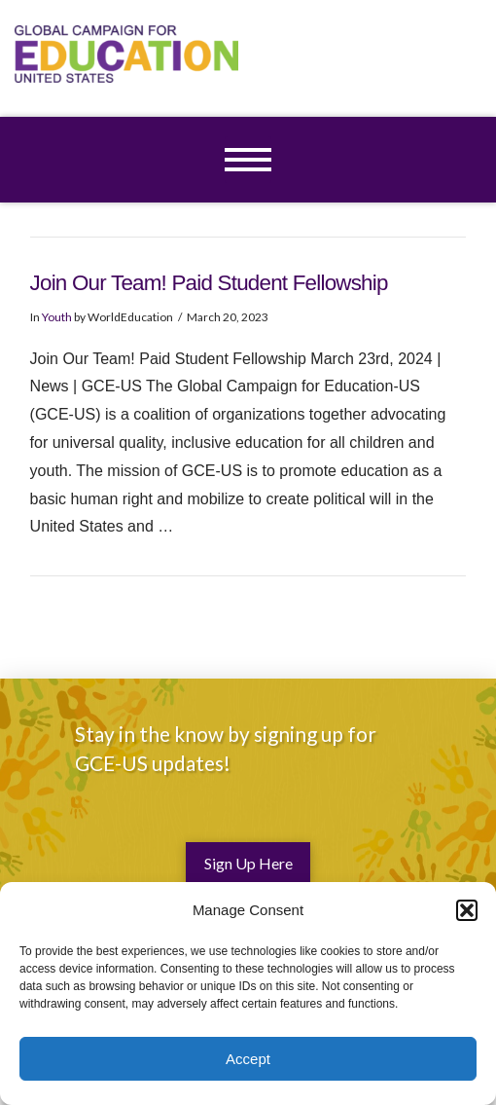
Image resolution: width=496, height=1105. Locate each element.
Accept (248, 1058)
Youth (57, 317)
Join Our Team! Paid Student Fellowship (209, 283)
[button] (467, 910)
